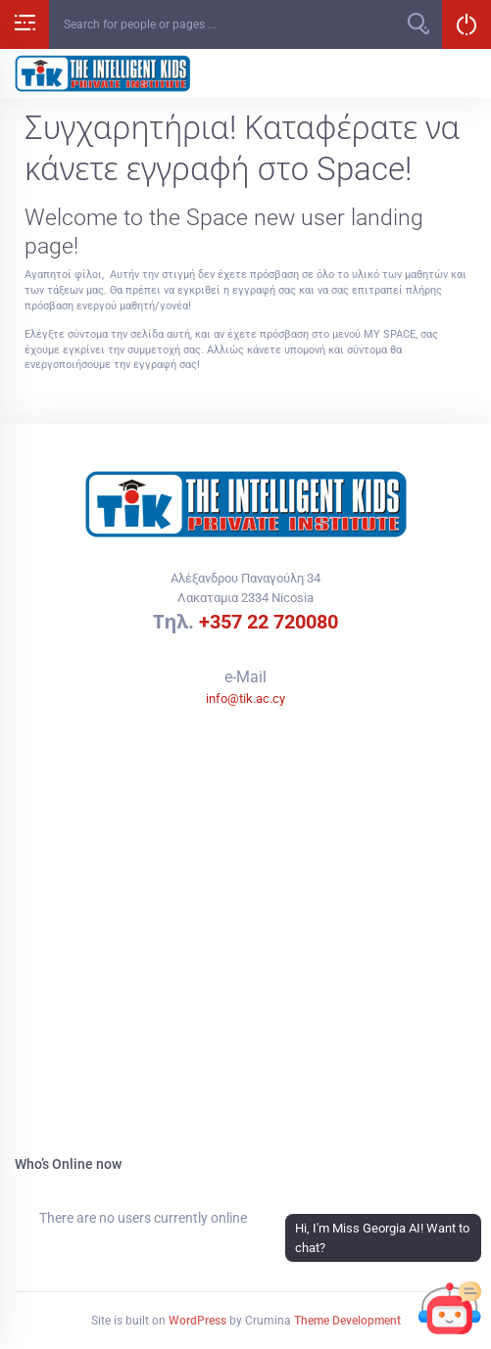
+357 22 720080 (268, 621)
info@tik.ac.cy (245, 698)
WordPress (197, 1320)
